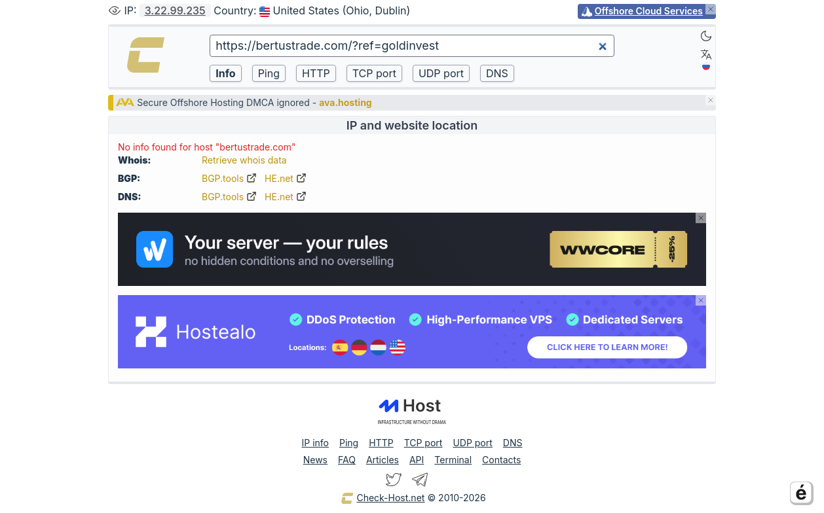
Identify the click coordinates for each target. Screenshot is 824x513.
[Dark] (706, 36)
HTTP (381, 442)
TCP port (423, 442)
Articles (382, 459)
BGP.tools (229, 178)
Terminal (453, 459)
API (416, 459)
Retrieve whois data (244, 160)
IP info (315, 442)
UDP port (472, 442)
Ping (348, 442)
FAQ (347, 459)
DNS (513, 442)
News (315, 459)
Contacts (501, 459)
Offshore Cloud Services (649, 10)
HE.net (286, 178)
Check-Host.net (382, 498)
